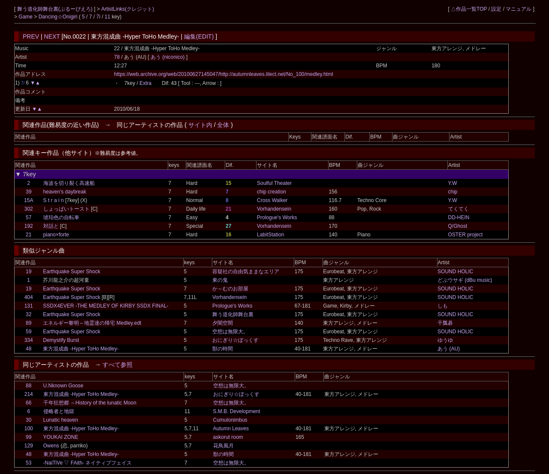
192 (28, 226)
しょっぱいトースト (66, 209)
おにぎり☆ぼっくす (235, 340)
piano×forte (56, 235)
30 (28, 420)
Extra (145, 83)
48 (28, 349)
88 (28, 386)
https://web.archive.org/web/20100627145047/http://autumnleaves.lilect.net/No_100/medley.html (223, 74)
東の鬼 (220, 280)
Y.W (452, 183)
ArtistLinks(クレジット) (127, 9)
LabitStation (270, 235)
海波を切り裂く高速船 (69, 183)
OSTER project (465, 235)
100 (28, 429)
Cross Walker (272, 200)
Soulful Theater (274, 183)
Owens (51, 446)
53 (28, 463)
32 (28, 314)
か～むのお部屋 (230, 289)
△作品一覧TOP (469, 9)
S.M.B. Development (236, 411)
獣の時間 (222, 349)
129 (28, 446)
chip (453, 192)
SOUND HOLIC (455, 272)
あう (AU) (448, 349)
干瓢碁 (445, 323)
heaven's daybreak (64, 192)
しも (442, 306)
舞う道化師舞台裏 (232, 314)
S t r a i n (53, 200)
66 (28, 403)
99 (28, 437)
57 (28, 217)
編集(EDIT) (199, 36)
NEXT (52, 36)
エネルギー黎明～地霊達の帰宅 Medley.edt (92, 323)
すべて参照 (118, 364)
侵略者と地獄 (58, 411)
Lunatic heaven (60, 420)
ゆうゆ (445, 340)
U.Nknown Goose (63, 386)
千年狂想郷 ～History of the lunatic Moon (89, 403)
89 (28, 323)
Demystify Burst (61, 340)
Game (26, 17)
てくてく (458, 209)
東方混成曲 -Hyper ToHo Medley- (80, 349)
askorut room (228, 437)
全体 (223, 124)
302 (28, 209)
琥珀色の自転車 (61, 217)
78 (117, 57)
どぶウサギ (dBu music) (464, 280)
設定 (496, 9)
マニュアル (518, 9)
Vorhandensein (274, 209)
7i (98, 17)
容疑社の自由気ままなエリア (245, 272)
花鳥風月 (223, 446)
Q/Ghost (458, 226)
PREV (31, 36)
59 (28, 332)
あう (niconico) (168, 57)
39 (28, 192)
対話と (51, 226)
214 (28, 394)
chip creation (271, 192)
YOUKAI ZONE (60, 437)
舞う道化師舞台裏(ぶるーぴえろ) (55, 9)
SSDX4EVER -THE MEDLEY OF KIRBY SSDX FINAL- (105, 306)
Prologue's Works (277, 217)
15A (28, 200)
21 (28, 235)
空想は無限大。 (230, 332)
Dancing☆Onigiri (59, 17)
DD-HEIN (459, 217)
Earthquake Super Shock (71, 272)
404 (28, 297)
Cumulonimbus (230, 420)
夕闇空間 (222, 323)
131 (28, 306)
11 (107, 17)
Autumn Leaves (231, 429)
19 (28, 272)
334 (28, 340)
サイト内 (200, 124)
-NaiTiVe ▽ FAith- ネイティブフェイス (87, 463)
